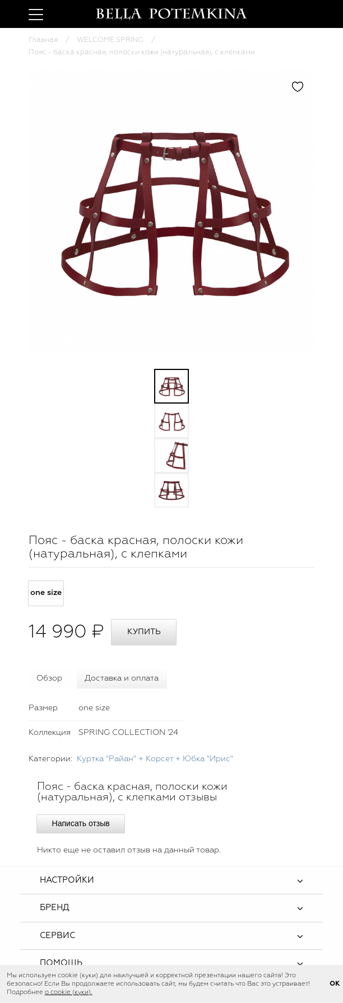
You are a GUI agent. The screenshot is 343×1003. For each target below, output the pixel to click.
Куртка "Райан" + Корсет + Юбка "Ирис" (155, 759)
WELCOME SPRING (110, 40)
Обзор (49, 678)
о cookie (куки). (68, 992)
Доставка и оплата (122, 678)
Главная (43, 40)
